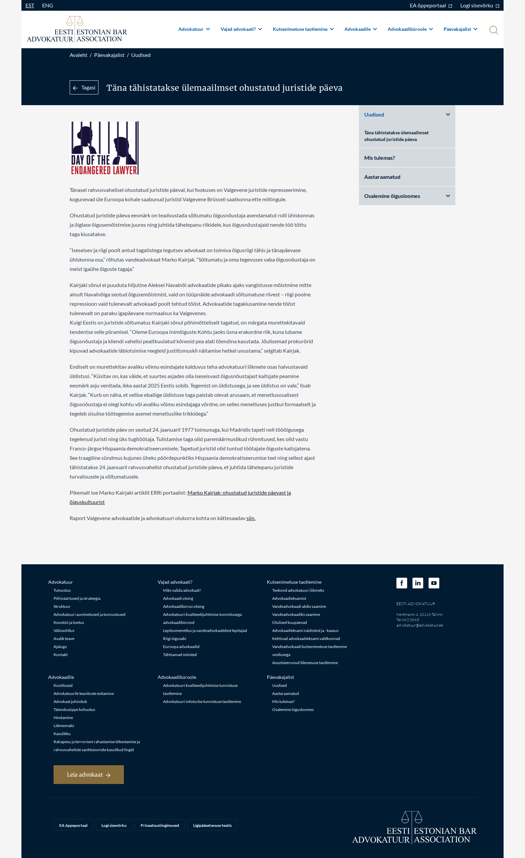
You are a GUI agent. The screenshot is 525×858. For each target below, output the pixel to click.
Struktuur (62, 606)
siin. (250, 518)
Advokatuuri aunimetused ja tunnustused (90, 614)
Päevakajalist (460, 29)
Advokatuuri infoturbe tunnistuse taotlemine (202, 701)
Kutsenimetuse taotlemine (303, 29)
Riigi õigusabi (174, 638)
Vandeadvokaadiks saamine (296, 614)
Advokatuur (194, 29)
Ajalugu (60, 646)
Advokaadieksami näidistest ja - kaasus (305, 630)
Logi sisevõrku (480, 5)
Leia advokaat (88, 774)
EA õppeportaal (431, 5)
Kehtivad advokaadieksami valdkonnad (306, 638)
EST (29, 5)
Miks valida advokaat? (182, 590)
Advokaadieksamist (289, 598)
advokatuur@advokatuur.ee (419, 625)
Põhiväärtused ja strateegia (77, 598)
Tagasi (84, 87)
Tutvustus (62, 590)
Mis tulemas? (379, 157)
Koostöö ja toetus (69, 622)
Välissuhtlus (64, 630)
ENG (47, 5)
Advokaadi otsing (178, 598)
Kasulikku (62, 733)
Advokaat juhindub (70, 701)
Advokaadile (361, 29)
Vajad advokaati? (241, 29)
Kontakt (61, 654)
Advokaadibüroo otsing (183, 606)
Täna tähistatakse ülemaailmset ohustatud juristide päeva (396, 136)
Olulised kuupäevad (289, 622)
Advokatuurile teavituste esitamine (84, 693)
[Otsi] (493, 31)
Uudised (141, 55)
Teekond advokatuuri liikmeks (298, 590)
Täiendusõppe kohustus (74, 709)
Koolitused (63, 685)
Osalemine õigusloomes (407, 196)
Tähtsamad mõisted (180, 654)
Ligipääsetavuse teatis (212, 825)
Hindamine (63, 717)
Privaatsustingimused (160, 825)
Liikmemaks (64, 725)
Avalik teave (64, 638)
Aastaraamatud (382, 176)
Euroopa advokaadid (181, 646)
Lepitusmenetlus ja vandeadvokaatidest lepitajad (205, 630)
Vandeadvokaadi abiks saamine (299, 606)
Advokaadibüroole (410, 29)
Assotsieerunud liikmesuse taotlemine (305, 662)
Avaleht (78, 55)
